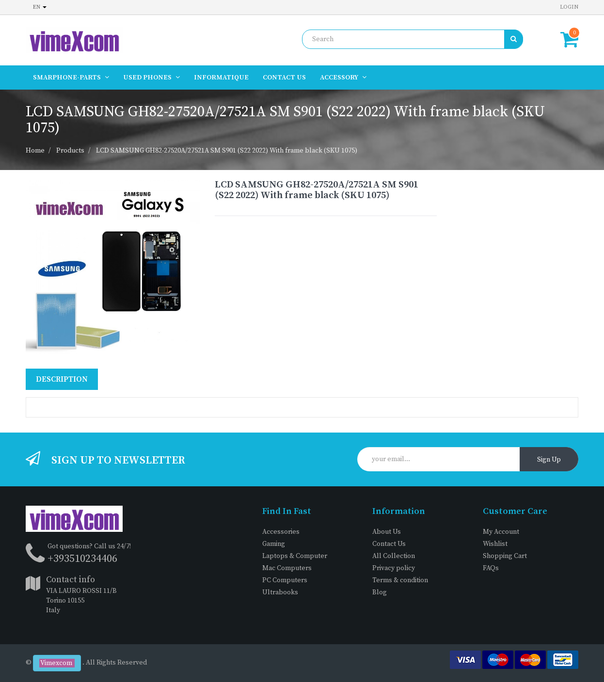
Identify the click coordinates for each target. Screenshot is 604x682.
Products (70, 150)
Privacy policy (393, 568)
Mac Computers (287, 568)
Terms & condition (400, 580)
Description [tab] (62, 379)
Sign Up (549, 459)
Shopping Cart (505, 556)
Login (569, 7)
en (40, 7)
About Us (386, 531)
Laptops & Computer (294, 556)
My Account (501, 531)
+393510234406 (82, 558)
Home (35, 150)
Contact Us (389, 544)
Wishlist (495, 544)
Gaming (273, 544)
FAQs (491, 568)
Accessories (281, 531)
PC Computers (284, 580)
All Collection (393, 556)
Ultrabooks (280, 592)
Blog (379, 592)
